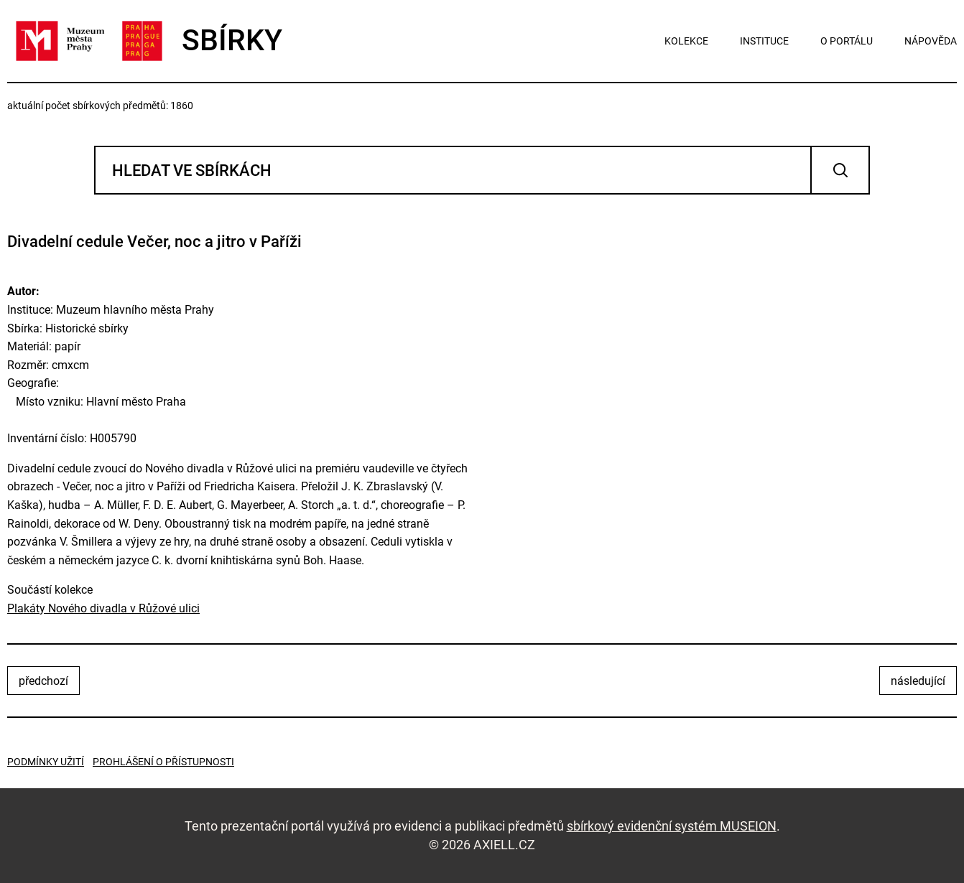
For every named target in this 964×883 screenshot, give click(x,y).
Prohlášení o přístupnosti (163, 761)
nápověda (930, 41)
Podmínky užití (45, 761)
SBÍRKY (144, 41)
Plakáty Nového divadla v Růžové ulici (103, 608)
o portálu (846, 41)
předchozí (43, 681)
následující (918, 681)
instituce (764, 41)
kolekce (686, 41)
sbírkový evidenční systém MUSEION (672, 825)
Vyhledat (840, 170)
